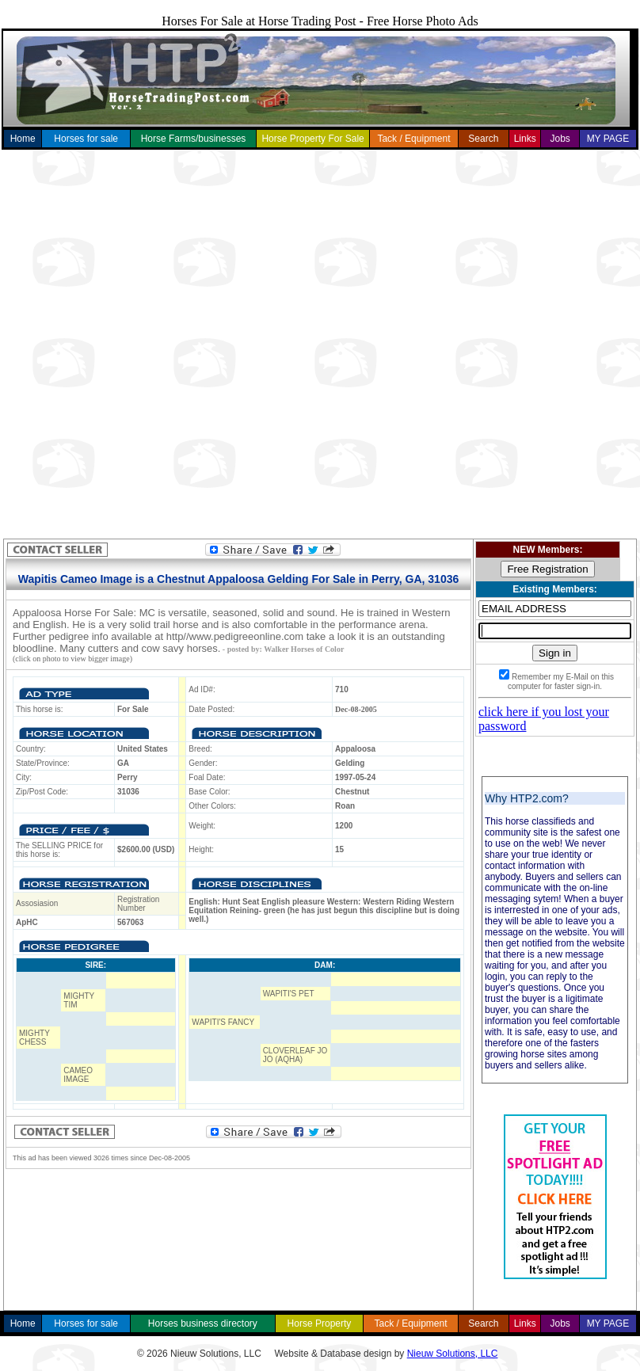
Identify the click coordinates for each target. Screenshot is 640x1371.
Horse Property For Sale (312, 138)
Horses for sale (86, 138)
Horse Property (320, 1323)
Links (525, 138)
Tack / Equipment (413, 138)
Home (23, 138)
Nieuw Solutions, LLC (452, 1353)
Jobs (560, 138)
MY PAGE (608, 138)
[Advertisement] (186, 344)
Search (483, 138)
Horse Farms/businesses (193, 138)
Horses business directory (202, 1323)
